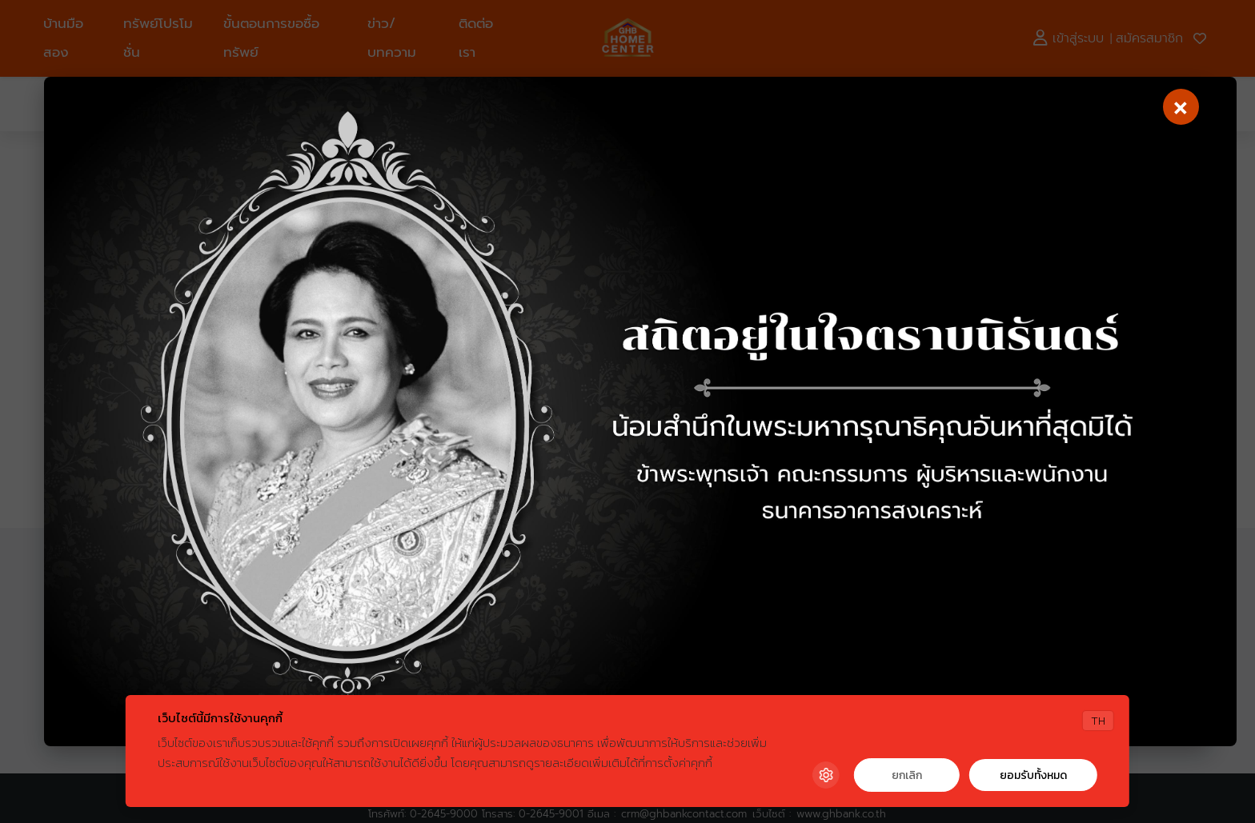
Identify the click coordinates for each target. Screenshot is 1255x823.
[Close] (1181, 107)
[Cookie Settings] (826, 775)
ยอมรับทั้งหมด (1033, 775)
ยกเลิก (907, 775)
